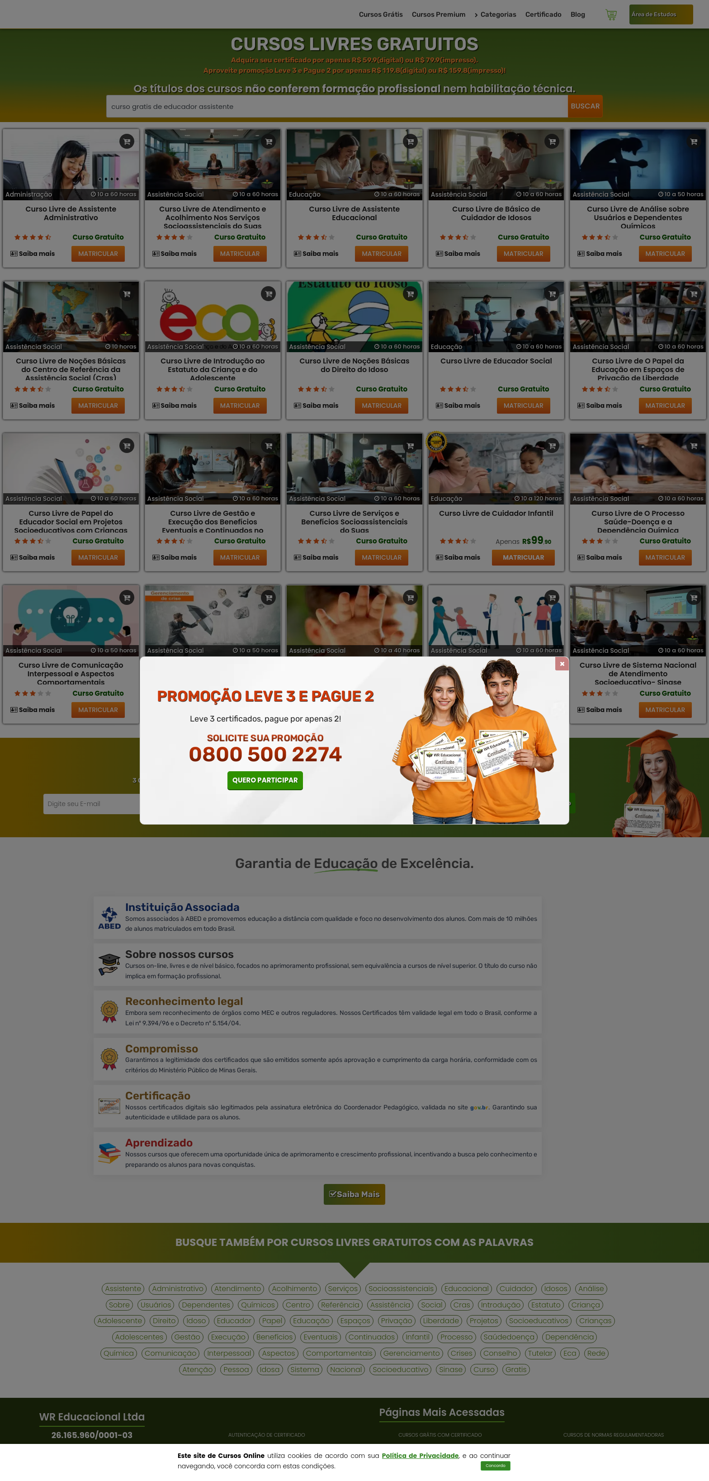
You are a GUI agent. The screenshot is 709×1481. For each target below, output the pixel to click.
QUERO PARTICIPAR (265, 780)
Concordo (496, 1465)
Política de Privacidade (420, 1455)
